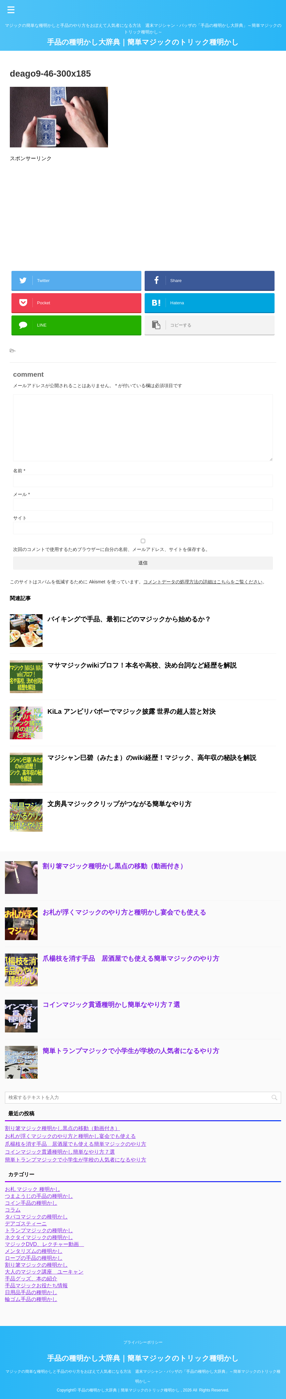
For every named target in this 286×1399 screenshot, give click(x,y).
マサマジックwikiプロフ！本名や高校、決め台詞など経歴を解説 (142, 665)
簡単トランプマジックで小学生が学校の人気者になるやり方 (131, 1050)
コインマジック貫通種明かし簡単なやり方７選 (111, 1004)
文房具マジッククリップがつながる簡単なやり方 (119, 803)
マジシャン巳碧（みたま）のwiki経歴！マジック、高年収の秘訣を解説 (151, 757)
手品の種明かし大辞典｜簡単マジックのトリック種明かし (143, 42)
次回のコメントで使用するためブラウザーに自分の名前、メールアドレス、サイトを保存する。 (111, 549)
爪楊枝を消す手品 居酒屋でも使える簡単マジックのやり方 (131, 958)
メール (21, 494)
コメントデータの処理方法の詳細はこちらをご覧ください (202, 581)
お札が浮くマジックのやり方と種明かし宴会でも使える (124, 912)
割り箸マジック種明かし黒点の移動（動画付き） (115, 866)
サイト (20, 517)
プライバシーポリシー (143, 1342)
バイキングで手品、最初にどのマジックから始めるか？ (129, 619)
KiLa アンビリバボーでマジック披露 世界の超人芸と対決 (131, 711)
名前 (19, 470)
